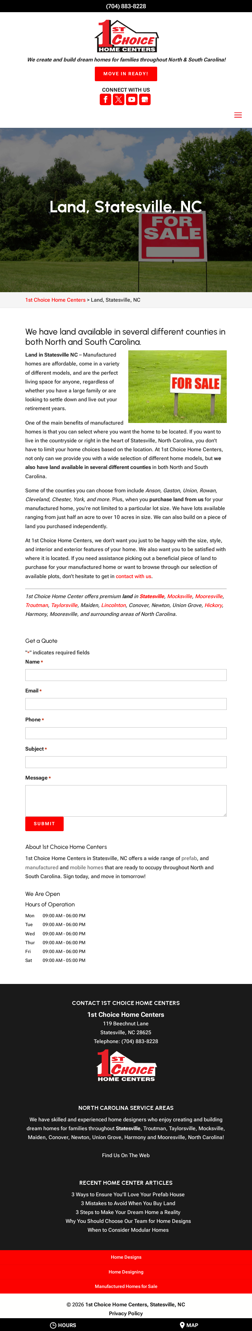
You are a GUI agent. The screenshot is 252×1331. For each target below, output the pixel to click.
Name (34, 662)
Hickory (213, 605)
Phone (34, 719)
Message (38, 778)
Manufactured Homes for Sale (126, 1286)
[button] (238, 115)
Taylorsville (64, 605)
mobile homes (86, 867)
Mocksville (179, 596)
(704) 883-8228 (126, 6)
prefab (189, 858)
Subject (36, 749)
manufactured (41, 867)
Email (33, 691)
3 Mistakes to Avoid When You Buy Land (128, 1203)
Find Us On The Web (126, 1155)
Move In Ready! (126, 73)
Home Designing (126, 1271)
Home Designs (126, 1257)
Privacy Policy (126, 1313)
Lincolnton (113, 605)
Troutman (36, 605)
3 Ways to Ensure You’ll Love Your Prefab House (128, 1194)
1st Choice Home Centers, (135, 1304)
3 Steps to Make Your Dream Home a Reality (128, 1212)
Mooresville (208, 596)
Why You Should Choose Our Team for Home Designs (128, 1221)
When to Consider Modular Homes (128, 1230)
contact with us (133, 576)
